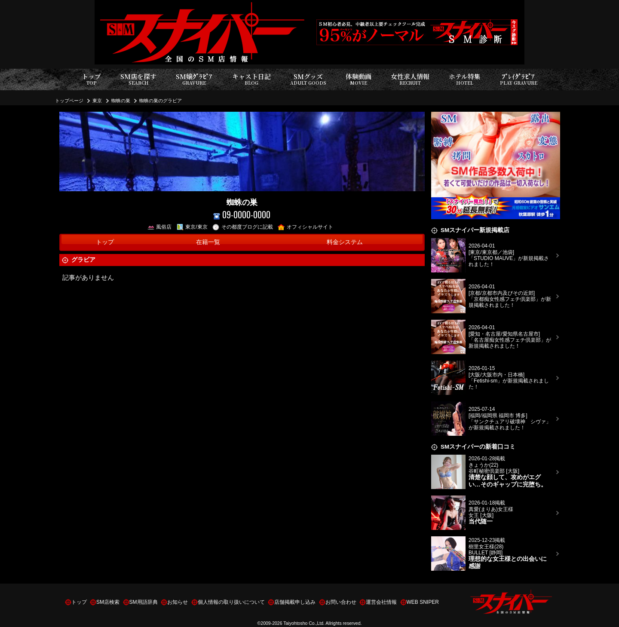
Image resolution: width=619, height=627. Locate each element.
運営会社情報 (381, 602)
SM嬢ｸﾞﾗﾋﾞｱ (194, 79)
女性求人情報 (410, 79)
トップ (91, 79)
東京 (97, 100)
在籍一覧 (208, 242)
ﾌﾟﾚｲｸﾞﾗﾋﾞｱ (518, 79)
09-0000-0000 (241, 214)
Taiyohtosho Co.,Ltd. (304, 623)
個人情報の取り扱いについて (231, 602)
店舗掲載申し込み (295, 602)
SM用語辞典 (143, 602)
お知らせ (177, 602)
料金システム (345, 242)
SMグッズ (308, 79)
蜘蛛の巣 (120, 100)
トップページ (69, 100)
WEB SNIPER (423, 602)
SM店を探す (138, 79)
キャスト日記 (251, 79)
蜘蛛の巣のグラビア (160, 100)
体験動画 (358, 79)
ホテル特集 (465, 79)
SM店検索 (108, 602)
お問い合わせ (340, 602)
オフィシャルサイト (305, 227)
